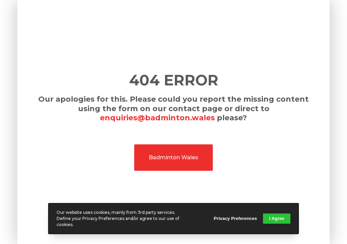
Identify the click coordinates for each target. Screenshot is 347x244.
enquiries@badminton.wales (157, 117)
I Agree (276, 218)
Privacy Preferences (235, 218)
